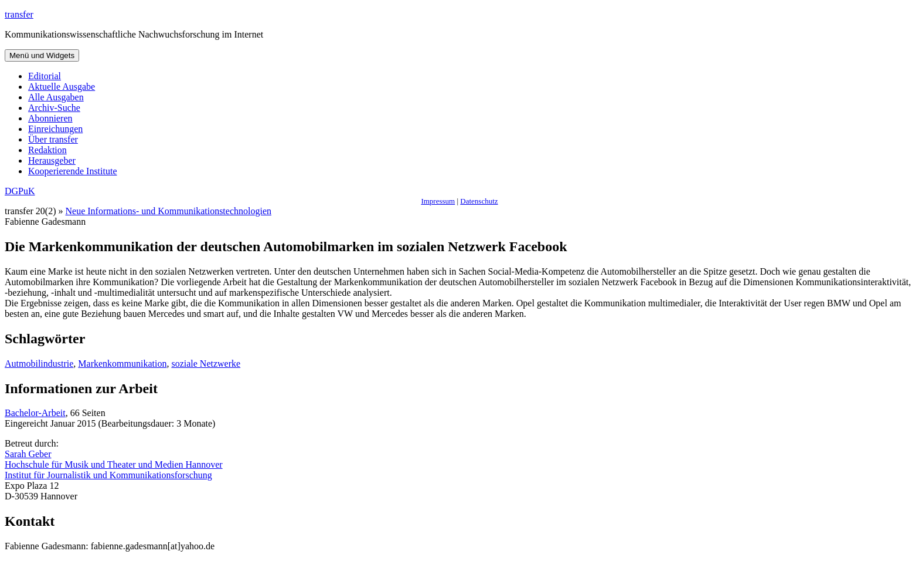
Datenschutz (479, 201)
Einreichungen (55, 129)
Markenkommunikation (122, 364)
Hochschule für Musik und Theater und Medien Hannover (114, 464)
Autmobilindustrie (39, 364)
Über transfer (53, 139)
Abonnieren (50, 118)
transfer (19, 14)
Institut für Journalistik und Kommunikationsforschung (108, 475)
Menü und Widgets (41, 55)
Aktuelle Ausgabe (61, 87)
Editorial (44, 76)
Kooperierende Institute (72, 171)
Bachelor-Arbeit (35, 413)
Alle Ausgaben (56, 97)
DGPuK (20, 191)
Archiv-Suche (54, 108)
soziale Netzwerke (205, 364)
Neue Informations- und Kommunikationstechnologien (168, 211)
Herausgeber (52, 160)
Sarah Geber (28, 454)
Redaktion (47, 150)
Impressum (438, 201)
